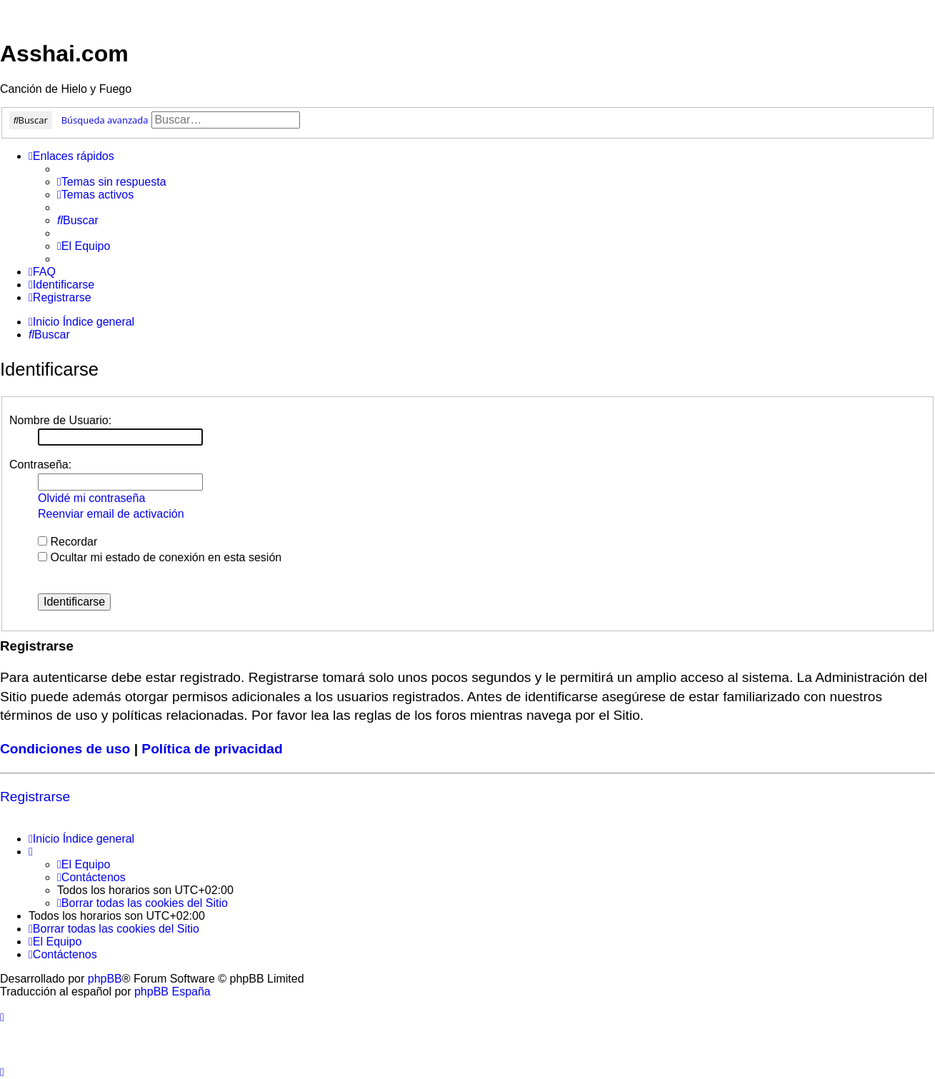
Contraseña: (40, 464)
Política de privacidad (211, 748)
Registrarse (35, 796)
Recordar (67, 542)
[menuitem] (111, 182)
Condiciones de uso (65, 748)
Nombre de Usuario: (60, 420)
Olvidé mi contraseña (91, 498)
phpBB (105, 979)
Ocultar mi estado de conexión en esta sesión (159, 557)
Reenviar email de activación (111, 514)
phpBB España (172, 991)
